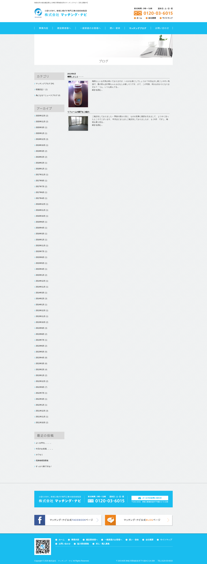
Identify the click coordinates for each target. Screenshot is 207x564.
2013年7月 (40, 340)
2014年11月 (40, 287)
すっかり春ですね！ (44, 466)
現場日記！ (40, 89)
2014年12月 (40, 281)
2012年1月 (40, 405)
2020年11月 (40, 122)
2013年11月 (40, 316)
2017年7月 (40, 186)
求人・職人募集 (103, 544)
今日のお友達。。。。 (45, 449)
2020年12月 (40, 116)
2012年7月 (40, 393)
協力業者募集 (83, 544)
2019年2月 (40, 157)
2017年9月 (40, 181)
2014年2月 (40, 299)
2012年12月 (40, 381)
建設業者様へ (64, 28)
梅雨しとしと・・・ (75, 77)
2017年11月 (40, 175)
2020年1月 (40, 133)
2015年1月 (40, 275)
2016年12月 (40, 204)
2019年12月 (40, 139)
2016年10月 (40, 216)
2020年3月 (40, 127)
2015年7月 (40, 251)
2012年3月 (40, 399)
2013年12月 (40, 310)
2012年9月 (40, 387)
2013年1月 (40, 375)
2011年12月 (40, 411)
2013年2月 (40, 369)
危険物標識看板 (42, 460)
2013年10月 (40, 322)
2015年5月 (40, 263)
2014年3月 (40, 293)
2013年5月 (40, 352)
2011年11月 (40, 417)
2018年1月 (40, 169)
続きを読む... (97, 90)
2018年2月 (40, 163)
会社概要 (149, 540)
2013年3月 (40, 363)
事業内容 (43, 28)
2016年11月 (40, 210)
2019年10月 (40, 145)
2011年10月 (40, 422)
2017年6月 (40, 192)
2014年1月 (40, 305)
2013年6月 (40, 346)
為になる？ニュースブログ (46, 95)
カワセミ (39, 455)
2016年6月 (40, 222)
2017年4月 (40, 198)
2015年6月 (40, 257)
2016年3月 (40, 234)
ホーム (62, 540)
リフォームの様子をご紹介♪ (78, 112)
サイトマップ (166, 540)
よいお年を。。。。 (44, 443)
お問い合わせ (162, 28)
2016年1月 (40, 240)
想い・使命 (115, 28)
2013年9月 (40, 328)
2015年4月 (40, 269)
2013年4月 (40, 358)
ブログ (138, 28)
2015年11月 (40, 245)
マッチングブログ (43, 84)
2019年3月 (40, 151)
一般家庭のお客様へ (90, 28)
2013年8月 (40, 334)
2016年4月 (40, 228)
